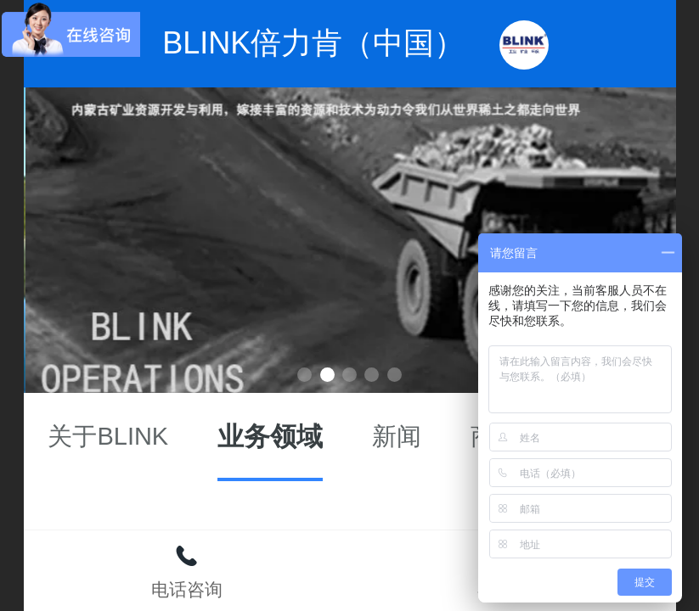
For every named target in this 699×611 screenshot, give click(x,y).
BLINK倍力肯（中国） (313, 42)
